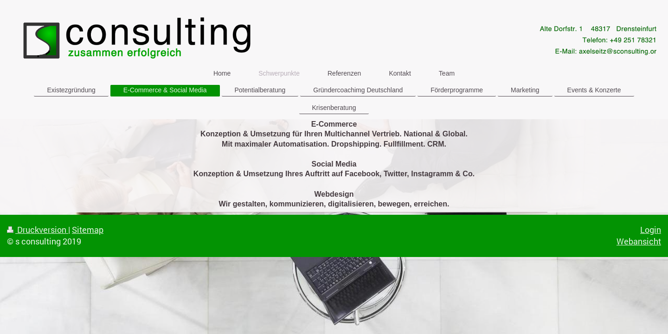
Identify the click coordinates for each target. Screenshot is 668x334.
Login (650, 229)
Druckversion (37, 229)
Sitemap (87, 229)
